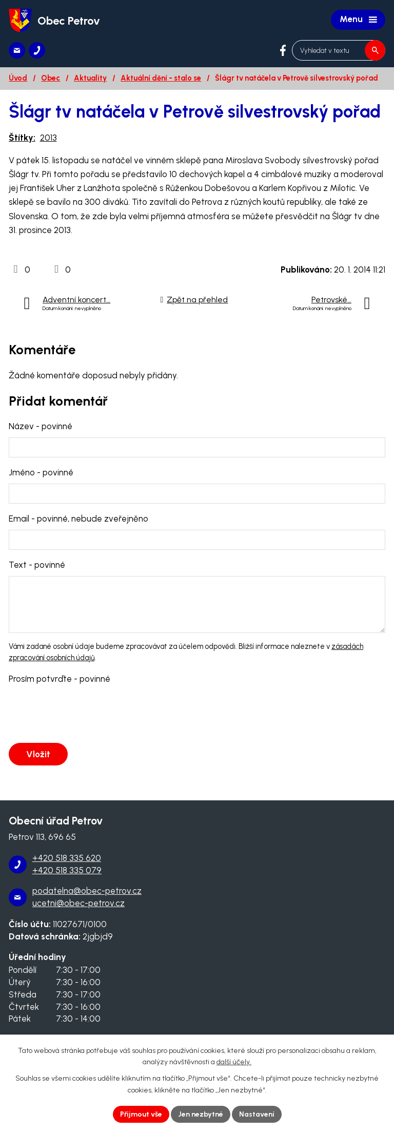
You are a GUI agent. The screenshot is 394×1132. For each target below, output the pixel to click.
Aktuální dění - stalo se (161, 78)
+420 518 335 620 (66, 858)
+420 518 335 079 (67, 870)
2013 (48, 137)
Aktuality (90, 78)
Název (40, 426)
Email (78, 518)
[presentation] (85, 714)
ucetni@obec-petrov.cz (78, 903)
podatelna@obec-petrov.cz (87, 891)
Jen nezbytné (200, 1114)
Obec (50, 78)
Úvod (18, 78)
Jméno (41, 472)
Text (37, 565)
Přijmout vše (141, 1114)
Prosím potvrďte (59, 679)
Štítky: (22, 137)
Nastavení (256, 1114)
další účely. (233, 1062)
